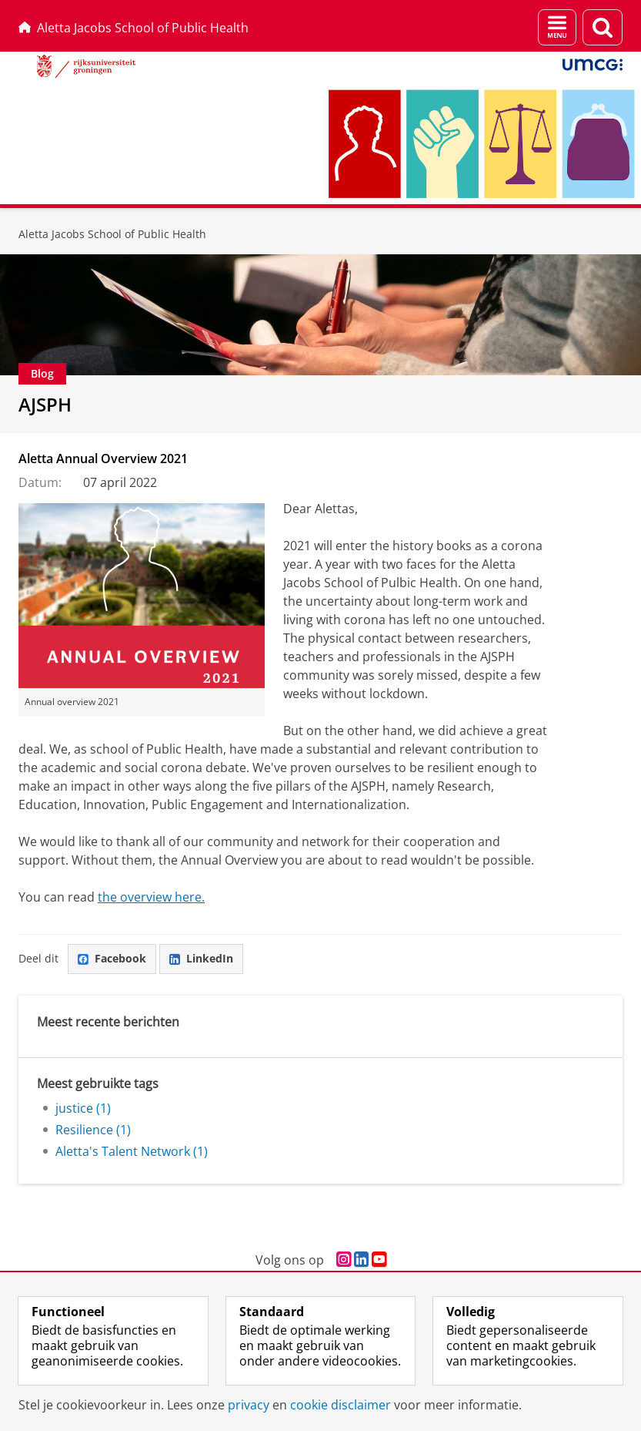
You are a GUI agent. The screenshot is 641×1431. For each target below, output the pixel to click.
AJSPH (45, 404)
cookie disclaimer (340, 1404)
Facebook (112, 958)
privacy (248, 1404)
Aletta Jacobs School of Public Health (133, 27)
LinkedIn (201, 958)
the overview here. (151, 896)
